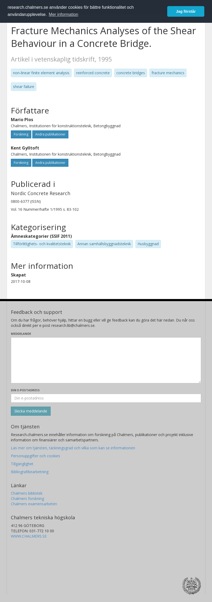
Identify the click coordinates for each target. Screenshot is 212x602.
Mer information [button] (63, 14)
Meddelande (21, 334)
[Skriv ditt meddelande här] (106, 360)
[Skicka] (31, 411)
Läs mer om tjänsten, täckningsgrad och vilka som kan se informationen (73, 447)
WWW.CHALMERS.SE (29, 536)
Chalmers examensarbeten (34, 503)
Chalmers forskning (27, 498)
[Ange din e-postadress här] (106, 398)
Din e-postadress (25, 390)
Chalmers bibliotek (26, 493)
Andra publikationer (50, 134)
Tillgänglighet (22, 463)
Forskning (21, 134)
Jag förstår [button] (186, 11)
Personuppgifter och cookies (35, 455)
